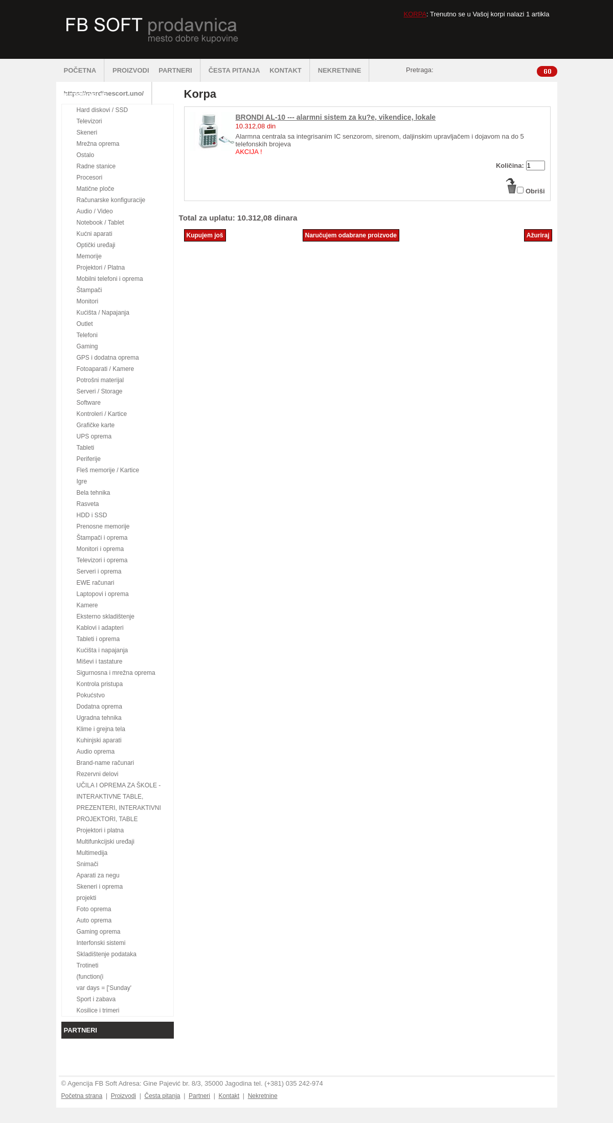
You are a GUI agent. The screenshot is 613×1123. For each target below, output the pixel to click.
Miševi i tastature (100, 661)
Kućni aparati (94, 233)
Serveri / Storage (100, 391)
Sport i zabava (96, 999)
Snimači (88, 864)
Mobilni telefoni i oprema (110, 278)
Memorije (89, 256)
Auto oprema (94, 920)
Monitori (88, 301)
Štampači (89, 290)
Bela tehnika (93, 492)
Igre (82, 481)
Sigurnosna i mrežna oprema (116, 672)
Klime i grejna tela (101, 729)
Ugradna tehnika (99, 717)
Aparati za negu (98, 875)
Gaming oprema (99, 931)
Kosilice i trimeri (98, 1010)
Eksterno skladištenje (105, 616)
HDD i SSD (92, 515)
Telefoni (87, 335)
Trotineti (88, 965)
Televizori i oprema (102, 560)
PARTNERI (179, 70)
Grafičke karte (96, 425)
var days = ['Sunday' (104, 988)
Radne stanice (96, 166)
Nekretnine (263, 1095)
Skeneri (87, 132)
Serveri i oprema (99, 571)
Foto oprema (94, 909)
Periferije (89, 459)
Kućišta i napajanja (102, 650)
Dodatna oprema (99, 706)
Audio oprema (96, 751)
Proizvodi (123, 1095)
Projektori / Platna (101, 267)
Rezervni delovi (98, 774)
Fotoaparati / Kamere (105, 368)
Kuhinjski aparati (99, 740)
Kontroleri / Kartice (102, 413)
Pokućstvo (91, 695)
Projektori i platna (100, 830)
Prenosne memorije (103, 526)
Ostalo (86, 155)
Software (89, 402)
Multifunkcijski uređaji (105, 841)
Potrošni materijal (100, 380)
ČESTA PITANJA (234, 70)
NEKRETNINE (344, 70)
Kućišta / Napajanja (103, 312)
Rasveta (88, 504)
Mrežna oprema (98, 143)
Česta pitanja (162, 1095)
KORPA (415, 14)
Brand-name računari (105, 762)
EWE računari (96, 582)
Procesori (90, 177)
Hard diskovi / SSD (102, 110)
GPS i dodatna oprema (108, 357)
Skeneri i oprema (100, 886)
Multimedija (92, 852)
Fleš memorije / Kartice (108, 470)
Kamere (87, 605)
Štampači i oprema (102, 537)
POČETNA (84, 70)
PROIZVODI (130, 70)
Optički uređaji (96, 245)
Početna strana (82, 1095)
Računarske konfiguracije (111, 200)
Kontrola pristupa (100, 684)
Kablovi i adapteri (100, 627)
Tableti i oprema (98, 639)
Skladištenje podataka (107, 954)
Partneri (199, 1095)
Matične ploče (96, 188)
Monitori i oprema (100, 549)
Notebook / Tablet (100, 222)
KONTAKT (289, 70)
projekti (87, 897)
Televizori (89, 121)
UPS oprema (94, 436)
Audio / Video (95, 211)
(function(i (90, 976)
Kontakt (228, 1095)
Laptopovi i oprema (103, 594)
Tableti (86, 447)
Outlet (85, 323)
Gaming (87, 346)
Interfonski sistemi (101, 942)
